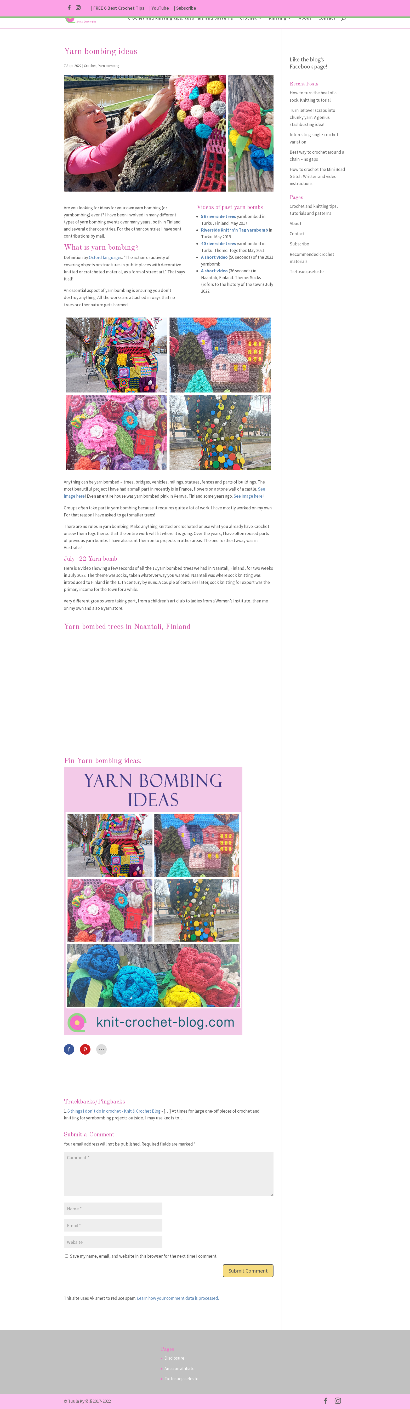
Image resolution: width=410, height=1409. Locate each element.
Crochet (248, 18)
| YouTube (159, 8)
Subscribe (299, 244)
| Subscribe (185, 8)
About (305, 18)
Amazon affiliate (179, 1368)
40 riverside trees (218, 243)
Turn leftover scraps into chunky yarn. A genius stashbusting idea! (312, 117)
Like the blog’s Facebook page (308, 63)
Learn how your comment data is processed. (178, 1298)
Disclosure (174, 1358)
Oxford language (104, 257)
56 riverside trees (218, 216)
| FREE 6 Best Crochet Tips (117, 8)
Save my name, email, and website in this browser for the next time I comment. (143, 1256)
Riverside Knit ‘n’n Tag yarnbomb (234, 230)
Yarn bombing (108, 65)
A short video (214, 257)
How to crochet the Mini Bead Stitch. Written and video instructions (317, 176)
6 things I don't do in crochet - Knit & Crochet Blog (114, 1111)
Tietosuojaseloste (307, 271)
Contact (327, 18)
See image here (248, 496)
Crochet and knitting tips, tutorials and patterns (180, 18)
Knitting (278, 18)
